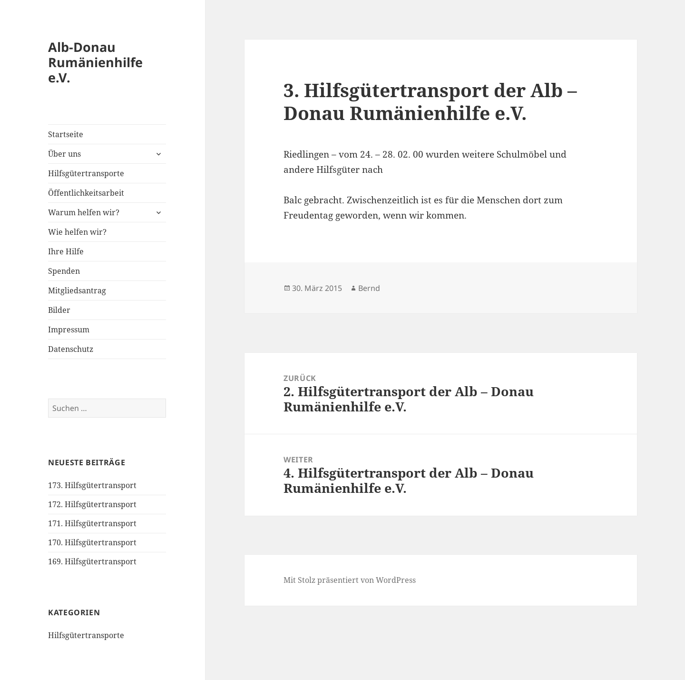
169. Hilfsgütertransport (92, 561)
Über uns (64, 154)
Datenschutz (70, 349)
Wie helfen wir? (77, 232)
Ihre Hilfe (66, 251)
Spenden (64, 271)
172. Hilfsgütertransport (92, 504)
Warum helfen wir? (83, 212)
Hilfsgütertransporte (86, 173)
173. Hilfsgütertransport (92, 485)
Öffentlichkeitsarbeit (86, 193)
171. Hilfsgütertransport (92, 523)
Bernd (369, 288)
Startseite (65, 134)
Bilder (59, 310)
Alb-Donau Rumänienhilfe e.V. (95, 62)
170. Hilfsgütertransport (92, 542)
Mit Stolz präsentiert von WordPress (350, 580)
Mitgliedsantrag (77, 290)
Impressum (68, 329)
